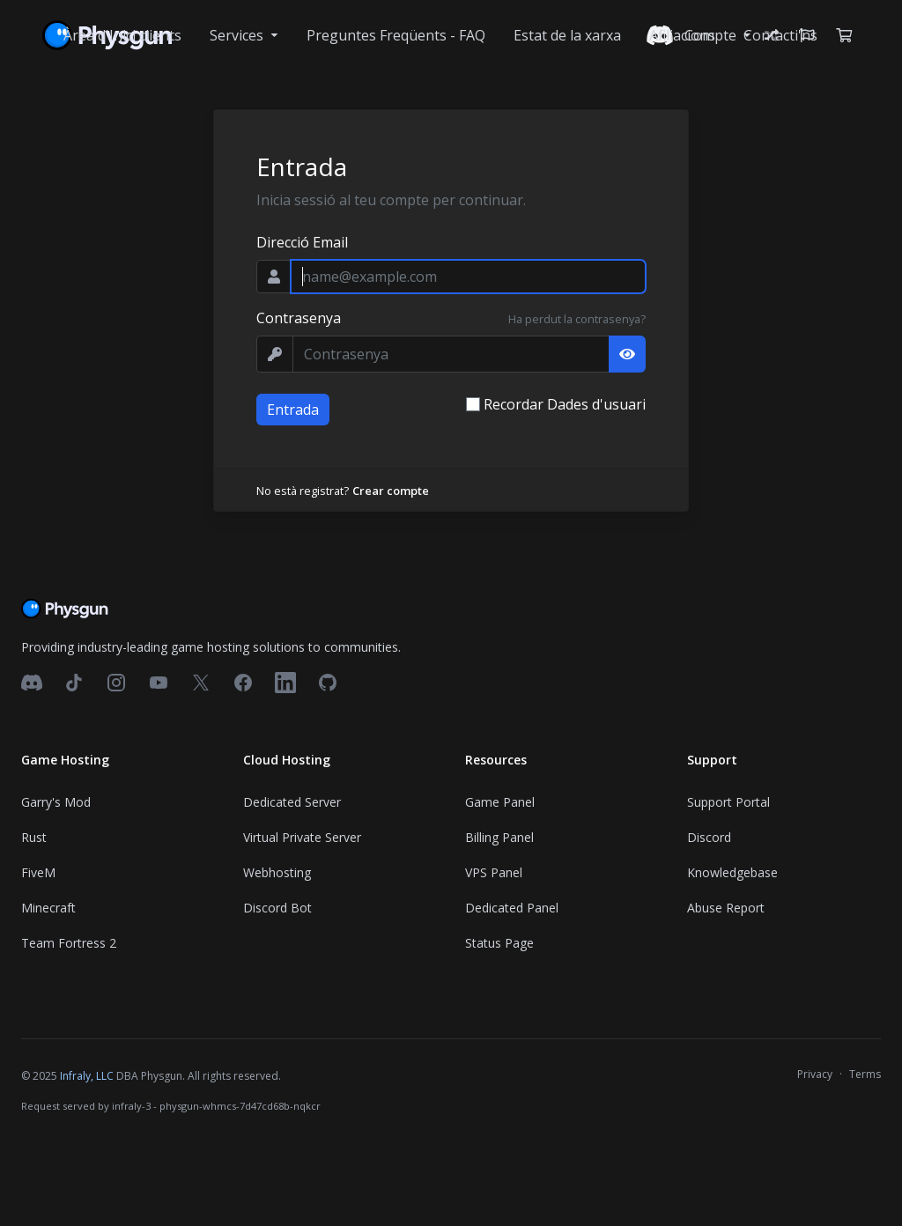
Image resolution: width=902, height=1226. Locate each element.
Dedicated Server (292, 802)
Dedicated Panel (511, 907)
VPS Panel (493, 872)
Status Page (499, 942)
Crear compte (390, 491)
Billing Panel (499, 837)
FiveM (38, 872)
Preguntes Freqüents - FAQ (396, 35)
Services (238, 35)
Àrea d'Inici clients (122, 35)
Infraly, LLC (87, 1075)
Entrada (293, 409)
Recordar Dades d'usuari (565, 404)
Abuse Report (726, 907)
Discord (709, 837)
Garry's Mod (56, 802)
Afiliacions (682, 35)
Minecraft (48, 907)
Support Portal (728, 802)
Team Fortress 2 (68, 942)
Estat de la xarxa (567, 35)
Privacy (814, 1074)
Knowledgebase (732, 872)
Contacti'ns (780, 35)
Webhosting (277, 872)
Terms (865, 1074)
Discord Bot (277, 907)
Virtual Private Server (302, 837)
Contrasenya (298, 318)
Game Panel (500, 802)
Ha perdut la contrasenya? (577, 319)
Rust (34, 837)
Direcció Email (302, 242)
